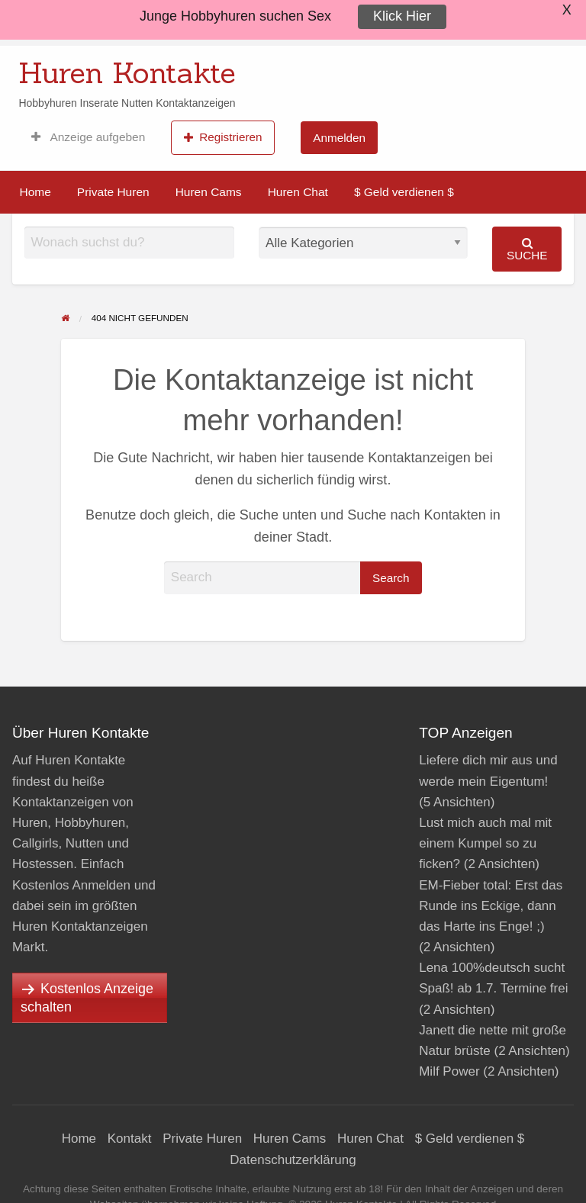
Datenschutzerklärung (293, 1160)
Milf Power (449, 1071)
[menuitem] (88, 137)
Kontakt (130, 1138)
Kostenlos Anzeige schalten (87, 998)
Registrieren (223, 137)
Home (35, 191)
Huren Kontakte (127, 72)
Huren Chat (298, 191)
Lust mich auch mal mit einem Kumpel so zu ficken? (485, 843)
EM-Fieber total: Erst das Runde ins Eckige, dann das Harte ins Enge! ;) (490, 906)
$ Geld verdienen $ (404, 191)
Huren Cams (208, 191)
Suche (527, 249)
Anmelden (339, 137)
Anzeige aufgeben (88, 137)
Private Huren (113, 191)
